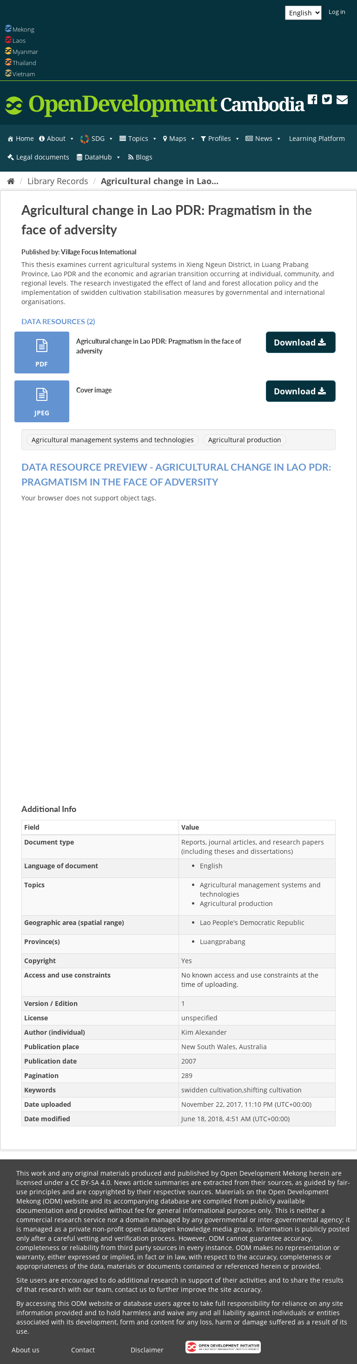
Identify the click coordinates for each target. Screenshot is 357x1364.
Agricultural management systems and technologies (113, 439)
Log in (337, 11)
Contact (83, 1349)
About (61, 138)
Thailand (24, 63)
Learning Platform (317, 138)
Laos (19, 40)
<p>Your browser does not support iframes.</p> (178, 642)
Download (301, 342)
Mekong (23, 29)
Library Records (57, 180)
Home (25, 138)
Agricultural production (244, 439)
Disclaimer (147, 1349)
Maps (182, 138)
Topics (143, 138)
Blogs (144, 157)
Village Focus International (98, 252)
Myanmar (25, 51)
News (268, 138)
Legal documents (42, 157)
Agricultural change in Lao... (159, 180)
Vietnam (24, 74)
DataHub (103, 157)
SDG (103, 138)
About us (26, 1349)
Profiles (224, 138)
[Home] (11, 180)
